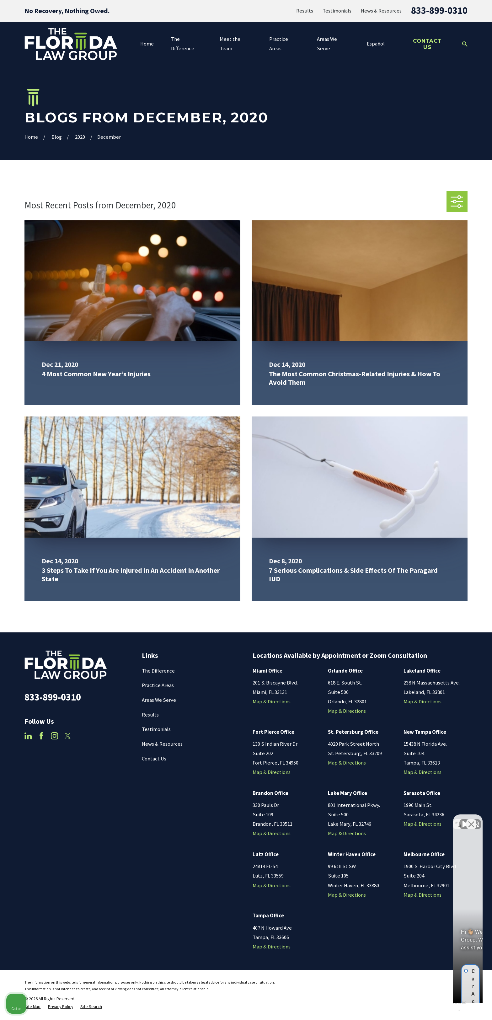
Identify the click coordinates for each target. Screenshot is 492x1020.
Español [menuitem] (376, 43)
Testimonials (337, 11)
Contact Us (427, 44)
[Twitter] (67, 735)
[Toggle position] (458, 819)
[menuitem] (32, 1007)
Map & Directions (272, 701)
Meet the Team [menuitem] (230, 44)
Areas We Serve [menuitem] (327, 44)
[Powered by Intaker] (438, 1007)
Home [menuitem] (147, 43)
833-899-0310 (439, 10)
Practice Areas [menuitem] (278, 44)
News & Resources (381, 11)
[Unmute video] (381, 819)
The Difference (158, 671)
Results (304, 11)
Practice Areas (158, 685)
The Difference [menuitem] (182, 44)
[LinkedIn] (28, 735)
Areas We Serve (159, 700)
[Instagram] (54, 735)
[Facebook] (41, 735)
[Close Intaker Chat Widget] (471, 819)
